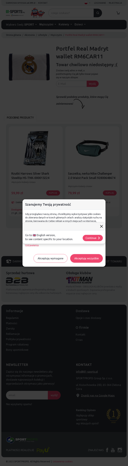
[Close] (101, 226)
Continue (93, 237)
